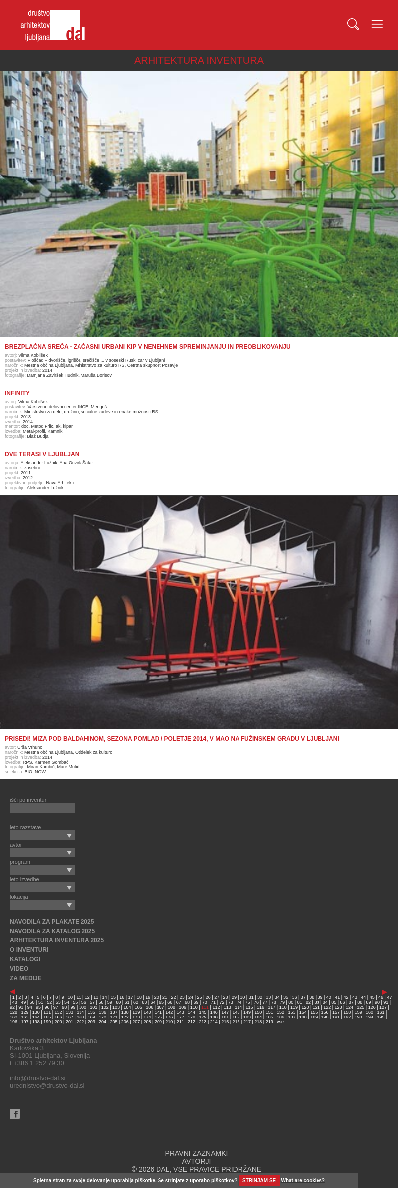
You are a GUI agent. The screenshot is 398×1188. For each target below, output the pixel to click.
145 (202, 1012)
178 (191, 1017)
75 (247, 1002)
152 (280, 1012)
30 (242, 997)
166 (58, 1017)
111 (205, 1007)
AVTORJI (196, 1161)
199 (47, 1021)
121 (316, 1007)
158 (347, 1012)
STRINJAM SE (259, 1180)
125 (360, 1007)
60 (118, 1002)
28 (225, 997)
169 (91, 1017)
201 (69, 1021)
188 (303, 1017)
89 (368, 1002)
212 (191, 1021)
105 (138, 1007)
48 (14, 1002)
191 (336, 1017)
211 (180, 1021)
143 (180, 1012)
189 (314, 1017)
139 (136, 1012)
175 (158, 1017)
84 (325, 1002)
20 (156, 997)
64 (153, 1002)
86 (342, 1002)
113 (227, 1007)
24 (190, 997)
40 (328, 997)
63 (144, 1002)
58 (100, 1002)
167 (69, 1017)
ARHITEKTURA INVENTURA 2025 (57, 940)
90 (377, 1002)
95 (38, 1007)
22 (173, 997)
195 (380, 1017)
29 (234, 997)
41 (337, 997)
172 (125, 1017)
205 (113, 1021)
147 (225, 1012)
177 (180, 1017)
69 (195, 1002)
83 (316, 1002)
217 (247, 1021)
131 (47, 1012)
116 (260, 1007)
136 (102, 1012)
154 (303, 1012)
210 (169, 1021)
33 (268, 997)
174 (147, 1017)
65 (161, 1002)
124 (349, 1007)
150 (258, 1012)
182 (236, 1017)
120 (305, 1007)
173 (136, 1017)
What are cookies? (303, 1180)
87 (351, 1002)
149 (247, 1012)
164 (36, 1017)
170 (102, 1017)
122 (327, 1007)
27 (216, 997)
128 (13, 1012)
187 (291, 1017)
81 (299, 1002)
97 (55, 1007)
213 (202, 1021)
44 (363, 997)
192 (347, 1017)
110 (194, 1007)
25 (199, 997)
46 (380, 997)
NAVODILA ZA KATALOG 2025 (52, 931)
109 (182, 1007)
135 (91, 1012)
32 (259, 997)
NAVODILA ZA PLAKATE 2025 (52, 921)
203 (91, 1021)
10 (70, 997)
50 (32, 1002)
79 (282, 1002)
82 (308, 1002)
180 (214, 1017)
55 (75, 1002)
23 (182, 997)
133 (69, 1012)
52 (49, 1002)
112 (216, 1007)
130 (36, 1012)
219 (269, 1021)
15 (113, 997)
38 (311, 997)
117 (271, 1007)
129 (24, 1012)
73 (230, 1002)
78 (273, 1002)
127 (383, 1007)
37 (303, 997)
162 (13, 1017)
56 (83, 1002)
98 (64, 1007)
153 (291, 1012)
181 (225, 1017)
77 (264, 1002)
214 (214, 1021)
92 (12, 1007)
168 (80, 1017)
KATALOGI (25, 959)
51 (40, 1002)
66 (169, 1002)
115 (249, 1007)
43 (354, 997)
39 (320, 997)
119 (294, 1007)
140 (147, 1012)
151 (269, 1012)
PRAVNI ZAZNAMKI (196, 1153)
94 (29, 1007)
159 (358, 1012)
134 (80, 1012)
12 (87, 997)
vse (280, 1021)
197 (24, 1021)
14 (104, 997)
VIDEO (19, 968)
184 (258, 1017)
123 (338, 1007)
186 (280, 1017)
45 (372, 997)
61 (127, 1002)
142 (169, 1012)
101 (93, 1007)
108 (171, 1007)
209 (158, 1021)
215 (225, 1021)
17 (130, 997)
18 (139, 997)
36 (294, 997)
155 (314, 1012)
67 (178, 1002)
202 (80, 1021)
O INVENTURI (29, 949)
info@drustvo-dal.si (37, 1078)
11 (78, 997)
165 (47, 1017)
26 (208, 997)
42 (346, 997)
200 (58, 1021)
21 (164, 997)
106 (149, 1007)
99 (73, 1007)
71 (213, 1002)
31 (251, 997)
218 (258, 1021)
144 (191, 1012)
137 (113, 1012)
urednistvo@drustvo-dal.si (47, 1085)
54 (66, 1002)
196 (13, 1021)
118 (283, 1007)
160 (369, 1012)
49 (23, 1002)
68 (187, 1002)
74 (239, 1002)
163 (24, 1017)
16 (121, 997)
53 (58, 1002)
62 (135, 1002)
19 (147, 997)
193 (358, 1017)
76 (256, 1002)
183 (247, 1017)
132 (58, 1012)
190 (325, 1017)
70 (204, 1002)
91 (385, 1002)
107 (160, 1007)
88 (359, 1002)
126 (372, 1007)
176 (169, 1017)
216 (236, 1021)
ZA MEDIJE (26, 978)
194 (369, 1017)
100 (82, 1007)
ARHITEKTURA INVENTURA (199, 60)
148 (236, 1012)
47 (389, 997)
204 (102, 1021)
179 (202, 1017)
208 (147, 1021)
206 (125, 1021)
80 (290, 1002)
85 (333, 1002)
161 (380, 1012)
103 (116, 1007)
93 (20, 1007)
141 (158, 1012)
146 (214, 1012)
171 (113, 1017)
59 (109, 1002)
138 (125, 1012)
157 (336, 1012)
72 (221, 1002)
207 (136, 1021)
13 (95, 997)
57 (92, 1002)
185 (269, 1017)
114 (238, 1007)
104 (127, 1007)
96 (46, 1007)
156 (325, 1012)
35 (285, 997)
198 (36, 1021)
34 (277, 997)
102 (105, 1007)
